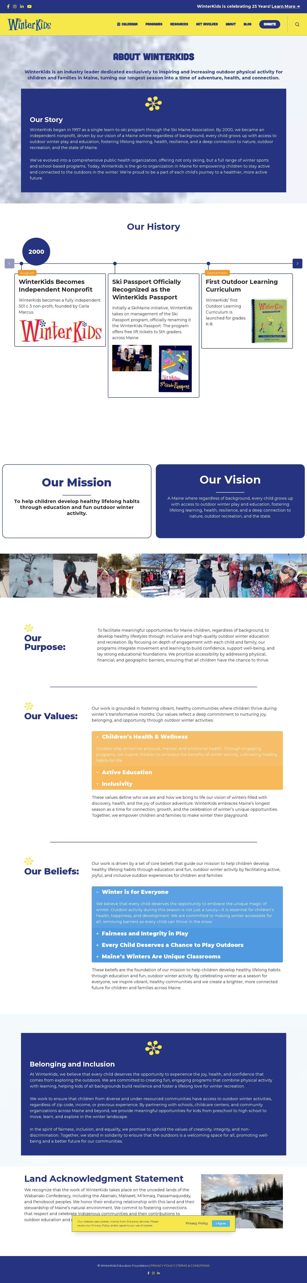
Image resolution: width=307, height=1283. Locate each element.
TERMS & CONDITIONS (193, 1265)
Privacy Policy (197, 1223)
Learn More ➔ (286, 6)
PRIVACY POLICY (163, 1265)
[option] (60, 310)
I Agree (221, 1223)
